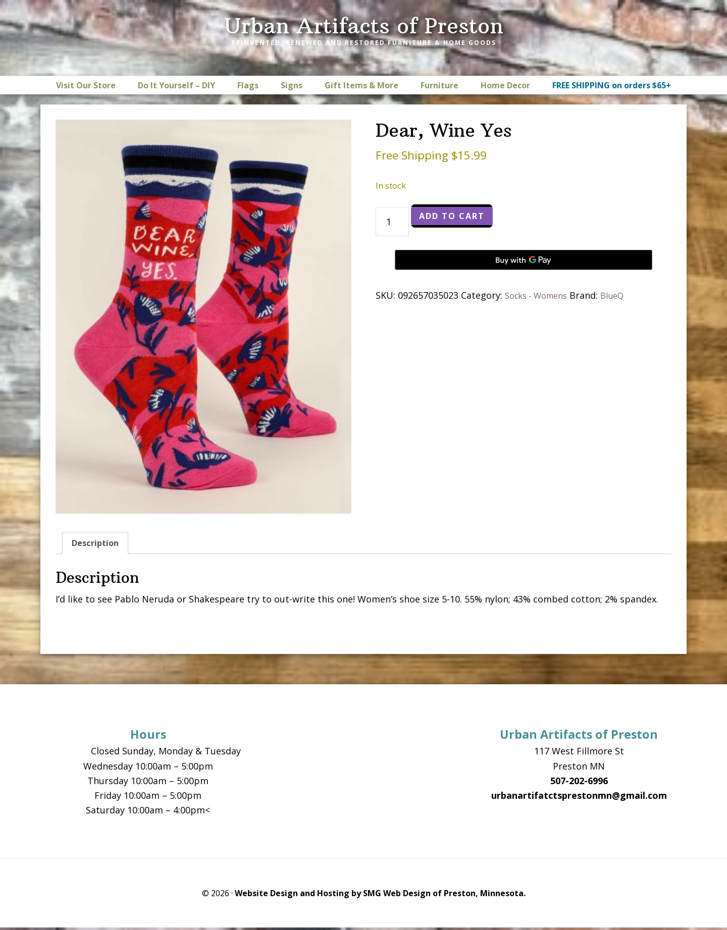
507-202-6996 (579, 783)
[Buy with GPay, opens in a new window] (523, 260)
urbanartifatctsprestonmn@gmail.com (579, 798)
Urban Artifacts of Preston (363, 26)
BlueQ (622, 295)
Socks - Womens (540, 295)
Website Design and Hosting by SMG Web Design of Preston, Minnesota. (380, 895)
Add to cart (457, 217)
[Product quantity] (392, 221)
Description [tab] (98, 544)
